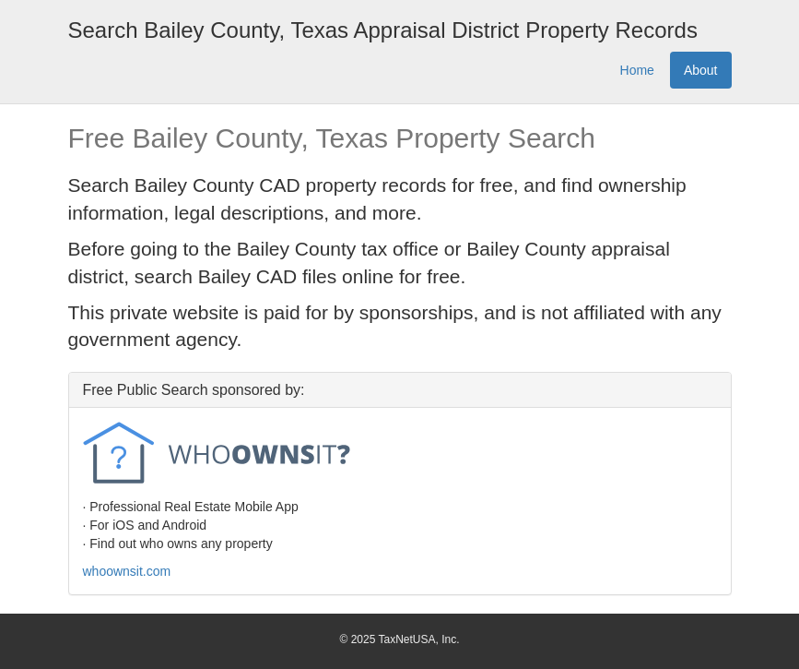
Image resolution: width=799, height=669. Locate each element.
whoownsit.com (127, 571)
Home (637, 70)
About (701, 70)
